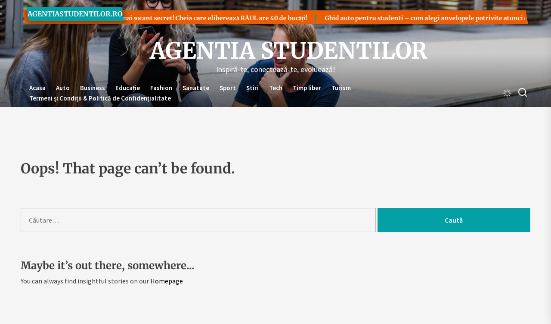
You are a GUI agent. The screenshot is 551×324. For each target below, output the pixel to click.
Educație (127, 88)
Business (92, 88)
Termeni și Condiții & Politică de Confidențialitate (100, 98)
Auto (63, 88)
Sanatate (196, 88)
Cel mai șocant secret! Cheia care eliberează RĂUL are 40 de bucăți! (189, 18)
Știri (252, 88)
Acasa (37, 88)
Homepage (166, 281)
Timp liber (307, 88)
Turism (341, 88)
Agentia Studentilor (275, 51)
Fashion (161, 88)
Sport (228, 88)
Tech (275, 88)
